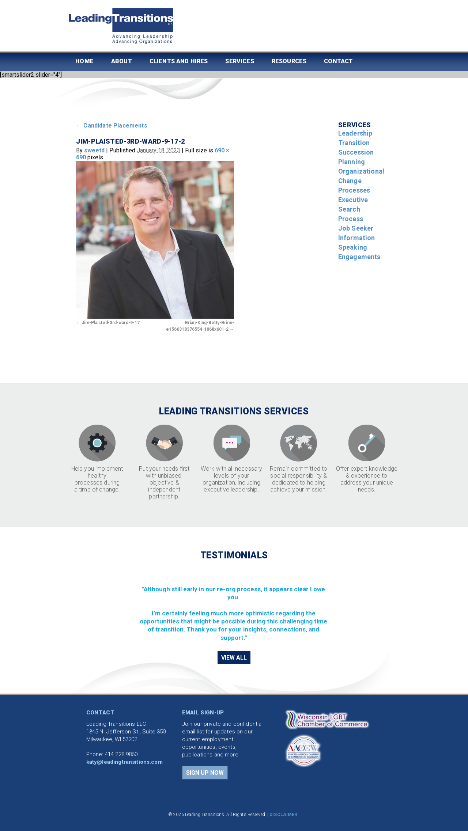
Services (239, 61)
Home (84, 61)
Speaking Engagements (359, 252)
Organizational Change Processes (361, 180)
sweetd (94, 150)
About (121, 61)
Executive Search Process (353, 209)
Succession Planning (356, 157)
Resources (289, 61)
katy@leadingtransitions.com (124, 762)
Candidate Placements (111, 125)
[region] (234, 605)
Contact (338, 61)
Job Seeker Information (356, 233)
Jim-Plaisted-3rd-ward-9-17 (111, 322)
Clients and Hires (179, 61)
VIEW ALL (234, 657)
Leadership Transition (355, 138)
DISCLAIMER (283, 814)
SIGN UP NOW (205, 772)
